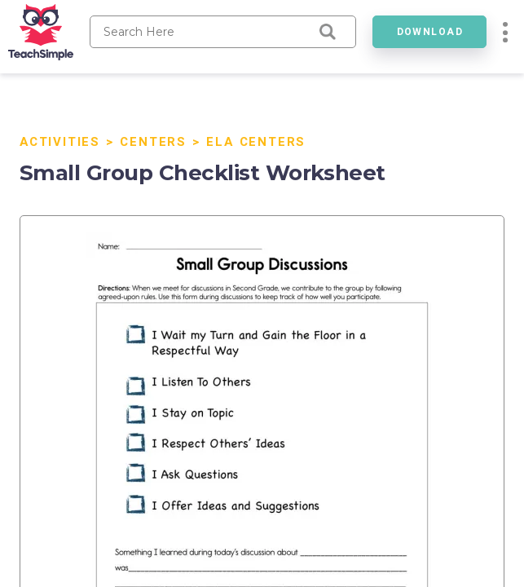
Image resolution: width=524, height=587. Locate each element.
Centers (153, 142)
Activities (60, 142)
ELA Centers (256, 142)
